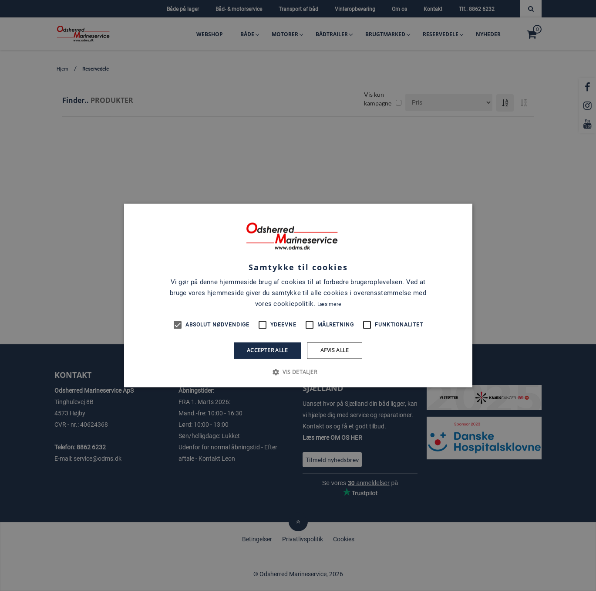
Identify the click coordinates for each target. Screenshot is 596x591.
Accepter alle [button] (267, 350)
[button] (298, 372)
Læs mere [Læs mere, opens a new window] (329, 304)
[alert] (298, 295)
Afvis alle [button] (334, 350)
